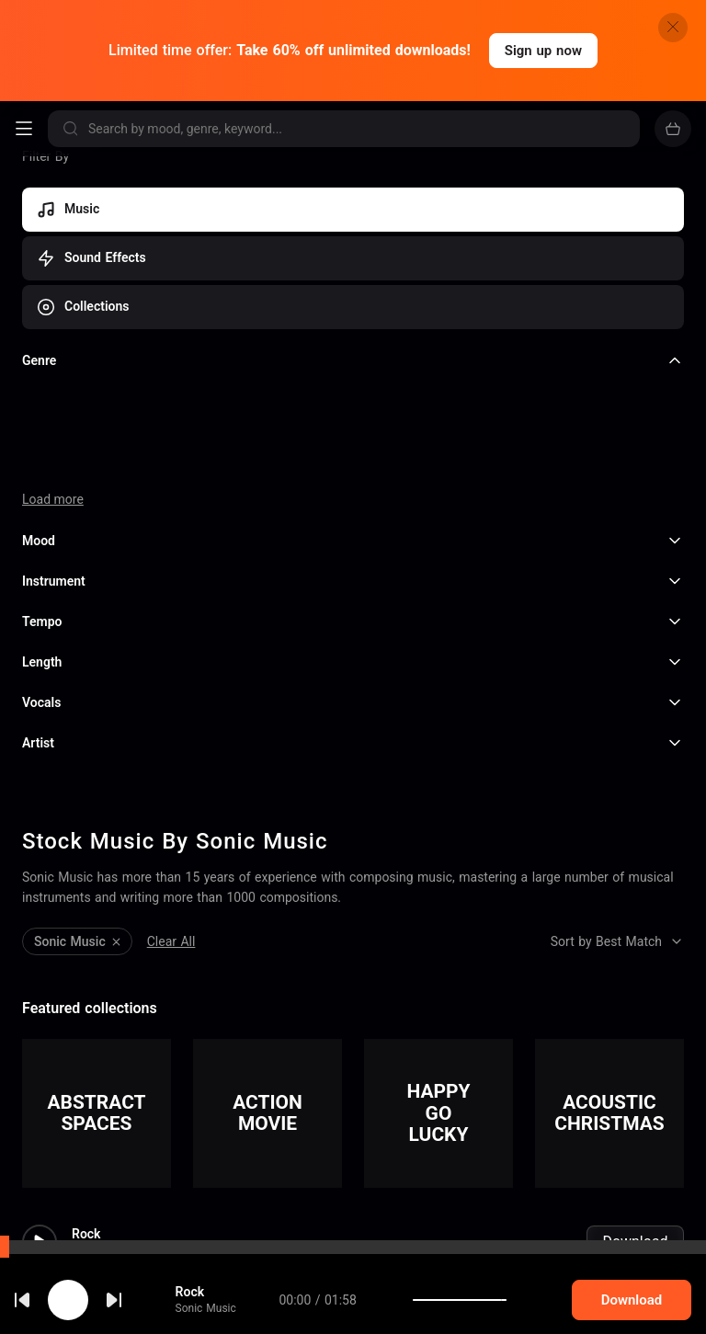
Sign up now (543, 50)
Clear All (171, 822)
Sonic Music (102, 1131)
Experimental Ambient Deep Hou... (172, 1178)
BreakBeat (101, 1307)
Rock (86, 1114)
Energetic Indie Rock (132, 1243)
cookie (80, 1285)
